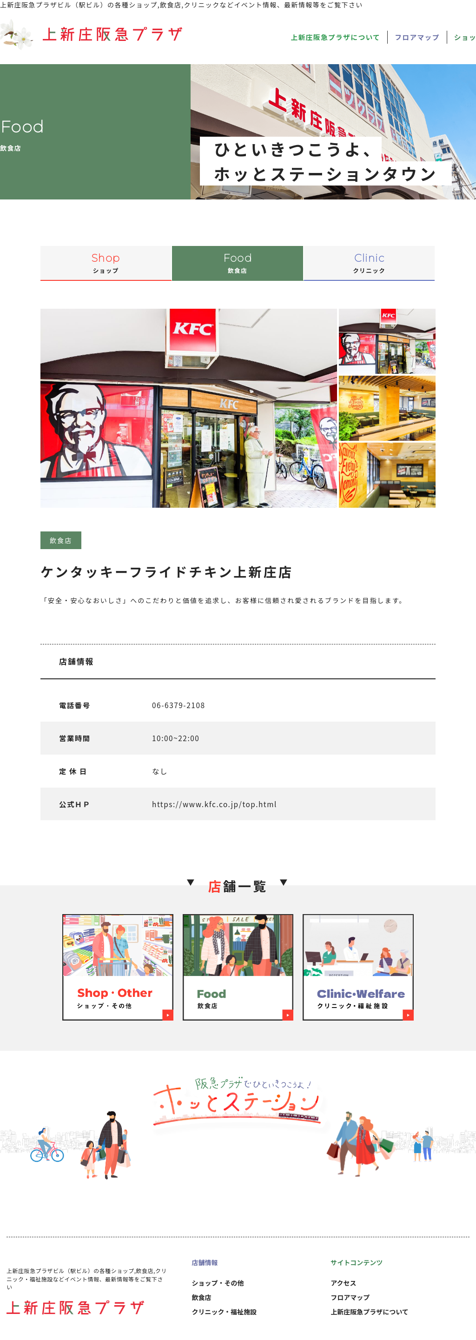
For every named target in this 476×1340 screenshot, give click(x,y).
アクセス (343, 1282)
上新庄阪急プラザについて (336, 37)
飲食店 (201, 1297)
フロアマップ (417, 37)
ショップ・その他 (218, 1282)
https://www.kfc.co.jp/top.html (214, 804)
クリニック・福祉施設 (224, 1311)
